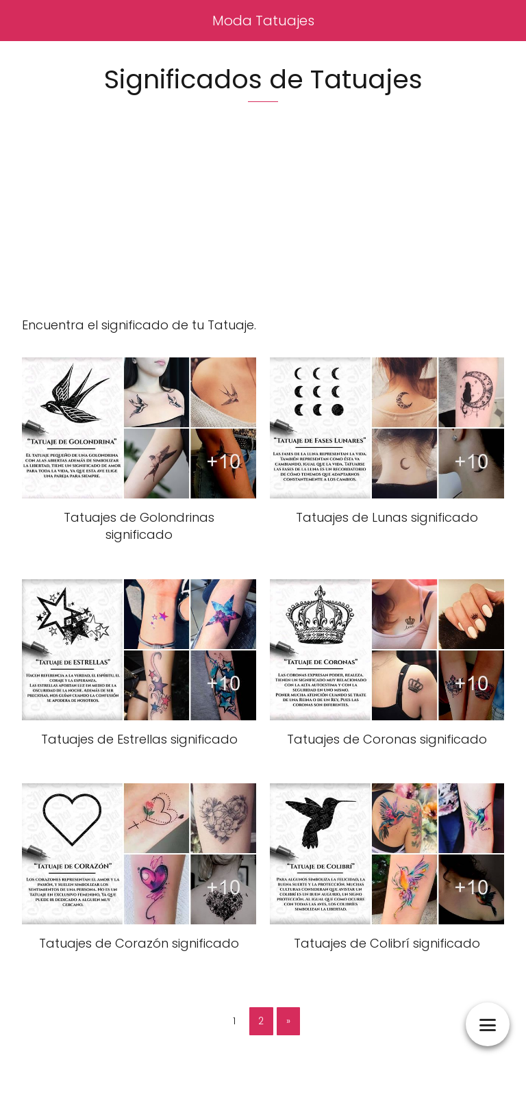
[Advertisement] (263, 220)
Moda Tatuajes (263, 20)
